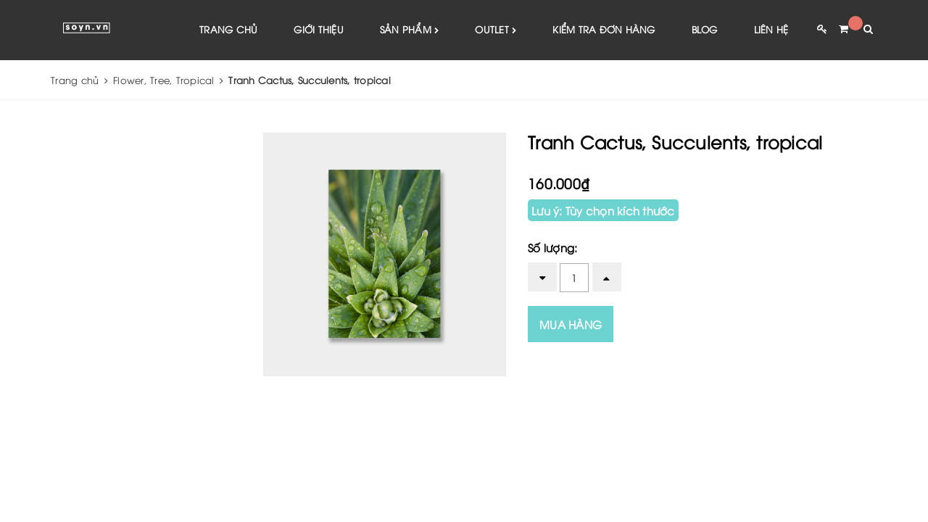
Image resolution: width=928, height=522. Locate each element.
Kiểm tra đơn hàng (603, 29)
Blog (705, 29)
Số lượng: (552, 247)
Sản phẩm (409, 30)
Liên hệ (771, 29)
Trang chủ (228, 29)
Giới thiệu (319, 29)
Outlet (495, 30)
